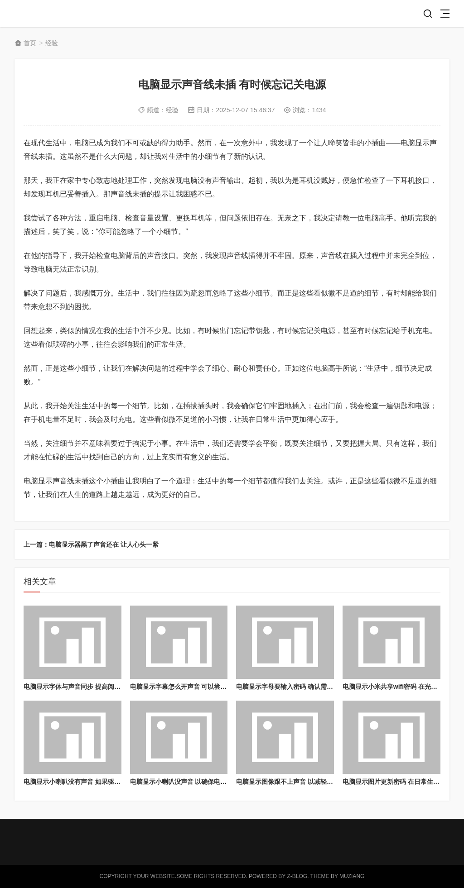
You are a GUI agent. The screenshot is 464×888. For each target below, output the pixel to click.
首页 (30, 43)
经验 (51, 43)
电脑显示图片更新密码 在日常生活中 (394, 781)
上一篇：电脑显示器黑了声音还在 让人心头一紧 (91, 544)
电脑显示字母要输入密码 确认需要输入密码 (297, 686)
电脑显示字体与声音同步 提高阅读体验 (78, 686)
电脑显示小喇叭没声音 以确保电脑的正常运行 (194, 781)
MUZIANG (351, 876)
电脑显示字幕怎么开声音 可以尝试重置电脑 (191, 686)
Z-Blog (297, 876)
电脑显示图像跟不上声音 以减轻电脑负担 (294, 781)
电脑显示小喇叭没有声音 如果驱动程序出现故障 (91, 781)
